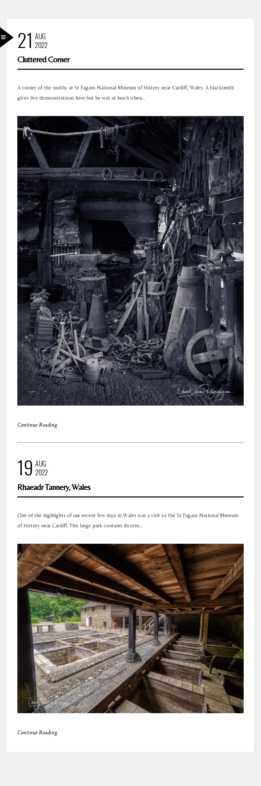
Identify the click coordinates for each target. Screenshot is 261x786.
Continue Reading (37, 425)
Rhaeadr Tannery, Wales (53, 487)
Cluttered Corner (43, 59)
